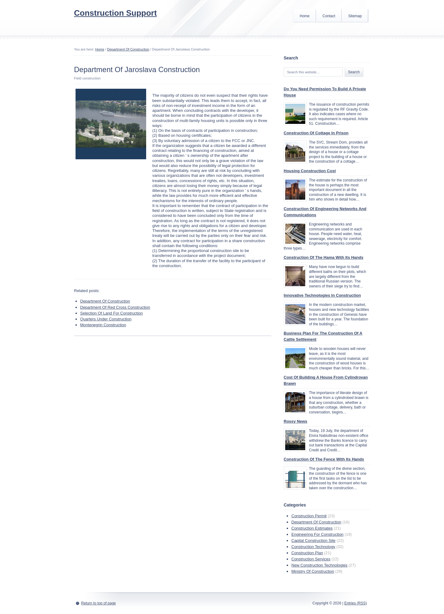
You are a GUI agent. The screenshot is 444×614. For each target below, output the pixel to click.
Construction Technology (313, 546)
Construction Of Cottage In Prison (316, 133)
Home (305, 16)
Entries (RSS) (355, 603)
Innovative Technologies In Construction (322, 295)
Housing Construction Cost (310, 171)
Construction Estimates (312, 528)
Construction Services (310, 559)
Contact (329, 16)
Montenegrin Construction (103, 325)
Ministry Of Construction (312, 571)
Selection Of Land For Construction (111, 313)
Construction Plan (307, 553)
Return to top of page (98, 603)
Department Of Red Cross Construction (115, 307)
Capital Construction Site (313, 540)
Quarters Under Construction (105, 319)
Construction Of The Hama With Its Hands (323, 257)
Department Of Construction (128, 49)
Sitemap (355, 16)
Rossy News (295, 421)
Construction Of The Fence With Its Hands (324, 459)
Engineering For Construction (317, 534)
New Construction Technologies (319, 565)
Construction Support (115, 13)
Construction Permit (309, 516)
